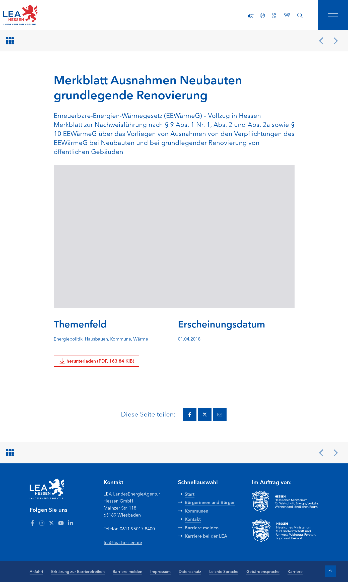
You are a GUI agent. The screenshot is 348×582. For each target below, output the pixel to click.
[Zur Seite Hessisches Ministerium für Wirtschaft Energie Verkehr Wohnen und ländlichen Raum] (285, 501)
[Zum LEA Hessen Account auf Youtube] (61, 523)
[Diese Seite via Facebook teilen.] (189, 414)
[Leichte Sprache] (262, 15)
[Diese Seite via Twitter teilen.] (204, 414)
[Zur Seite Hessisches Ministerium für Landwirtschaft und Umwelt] (285, 530)
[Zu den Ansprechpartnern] (287, 15)
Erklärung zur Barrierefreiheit (78, 571)
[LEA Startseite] (36, 15)
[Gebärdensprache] (274, 15)
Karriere (295, 571)
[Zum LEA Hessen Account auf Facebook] (32, 523)
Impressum (160, 571)
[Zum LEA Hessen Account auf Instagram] (42, 523)
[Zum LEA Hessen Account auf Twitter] (51, 523)
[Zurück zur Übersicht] (10, 40)
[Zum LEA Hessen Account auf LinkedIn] (70, 523)
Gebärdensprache (263, 571)
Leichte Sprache (223, 571)
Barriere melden (127, 571)
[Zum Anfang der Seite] (330, 571)
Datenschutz (190, 571)
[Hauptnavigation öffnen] (333, 15)
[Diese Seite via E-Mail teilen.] (219, 414)
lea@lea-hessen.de (123, 542)
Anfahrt (36, 571)
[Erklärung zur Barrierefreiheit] (251, 15)
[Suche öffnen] (300, 15)
